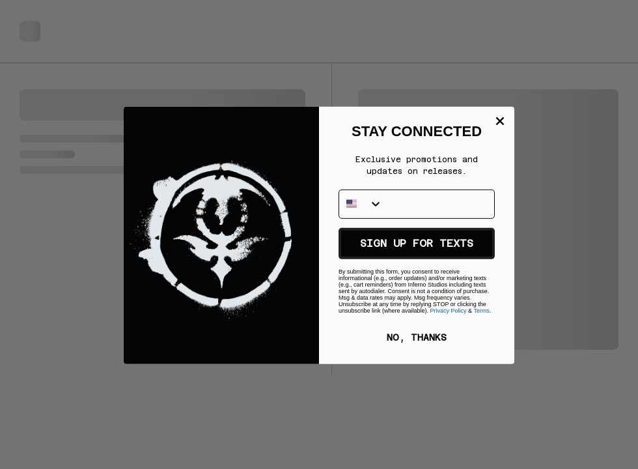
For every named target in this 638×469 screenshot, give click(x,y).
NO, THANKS (417, 342)
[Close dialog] (500, 143)
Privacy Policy (448, 316)
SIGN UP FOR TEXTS (416, 248)
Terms (481, 316)
